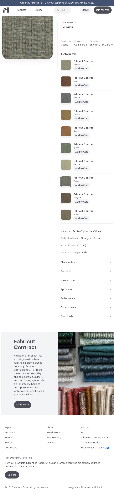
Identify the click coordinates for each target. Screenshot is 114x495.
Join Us (12, 475)
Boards (8, 443)
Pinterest (86, 487)
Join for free (102, 10)
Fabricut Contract (68, 23)
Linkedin (98, 487)
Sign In (85, 10)
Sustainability (54, 438)
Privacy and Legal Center (94, 438)
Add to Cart (81, 168)
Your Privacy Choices (95, 447)
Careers (51, 443)
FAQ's (84, 433)
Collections (11, 448)
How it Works (54, 433)
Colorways (69, 54)
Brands (38, 10)
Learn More (22, 405)
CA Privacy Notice (90, 443)
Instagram (72, 487)
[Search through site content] (64, 10)
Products (21, 9)
